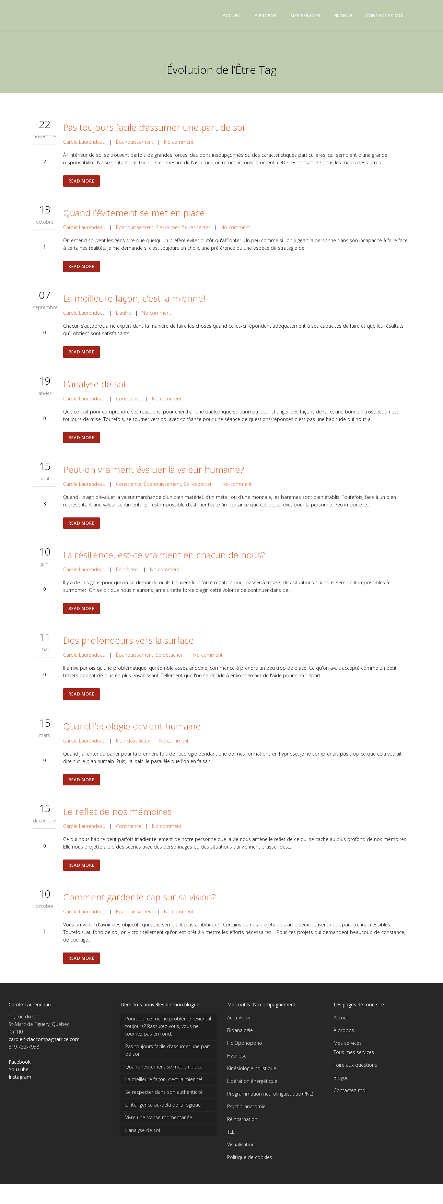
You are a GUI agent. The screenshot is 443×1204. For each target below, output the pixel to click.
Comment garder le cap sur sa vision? (139, 915)
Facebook (20, 1081)
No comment (179, 142)
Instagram (20, 1097)
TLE (231, 1151)
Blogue (341, 1097)
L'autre (123, 317)
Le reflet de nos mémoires (117, 827)
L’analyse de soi (94, 390)
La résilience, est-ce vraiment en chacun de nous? (164, 565)
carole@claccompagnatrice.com (44, 1059)
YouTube (18, 1089)
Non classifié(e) (132, 754)
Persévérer (127, 579)
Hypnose (237, 1075)
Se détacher (169, 667)
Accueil (341, 1037)
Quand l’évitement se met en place (134, 215)
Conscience (128, 404)
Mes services (348, 1063)
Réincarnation (242, 1139)
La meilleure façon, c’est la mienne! (134, 302)
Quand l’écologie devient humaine (132, 740)
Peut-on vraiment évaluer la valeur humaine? (153, 477)
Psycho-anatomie (246, 1126)
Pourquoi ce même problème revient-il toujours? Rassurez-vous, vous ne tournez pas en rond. (168, 1046)
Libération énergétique (252, 1101)
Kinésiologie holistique (251, 1088)
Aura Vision (239, 1037)
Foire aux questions (355, 1085)
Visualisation (241, 1164)
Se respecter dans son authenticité (164, 1112)
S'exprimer (167, 229)
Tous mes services (354, 1072)
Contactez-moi (350, 1110)
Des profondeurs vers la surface (128, 652)
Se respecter (196, 229)
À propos (344, 1050)
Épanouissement (134, 142)
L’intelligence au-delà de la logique (163, 1124)
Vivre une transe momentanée (158, 1137)
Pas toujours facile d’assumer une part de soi (153, 127)
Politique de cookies (249, 1177)
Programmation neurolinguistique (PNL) (270, 1113)
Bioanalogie (240, 1050)
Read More (82, 182)
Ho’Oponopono (244, 1063)
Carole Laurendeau (84, 142)
